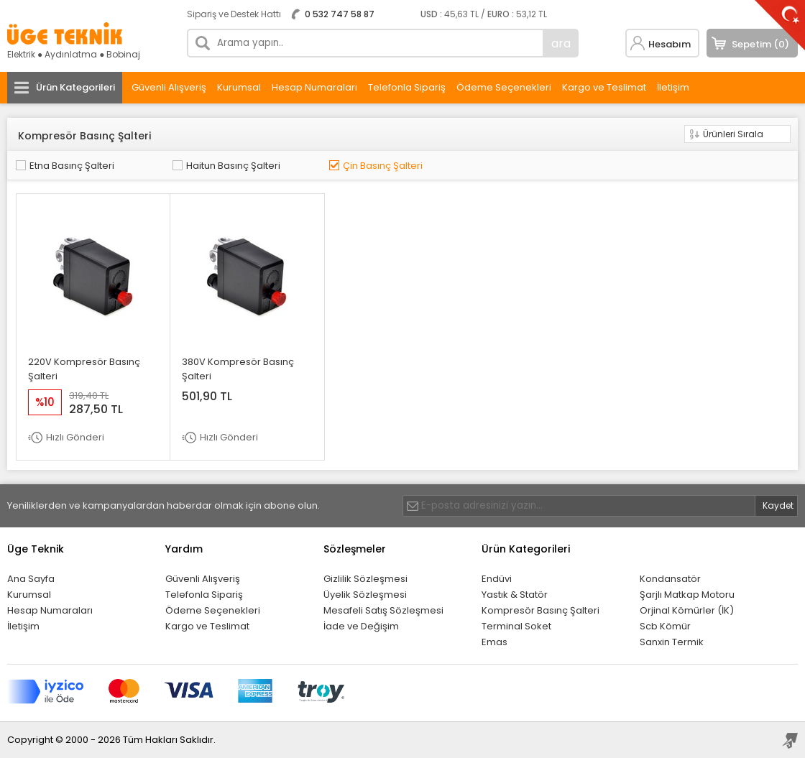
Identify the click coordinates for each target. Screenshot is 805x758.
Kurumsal (239, 87)
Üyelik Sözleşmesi (365, 594)
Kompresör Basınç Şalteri (540, 610)
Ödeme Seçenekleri (503, 87)
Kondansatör (670, 579)
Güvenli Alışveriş (169, 87)
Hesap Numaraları (314, 87)
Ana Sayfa (31, 579)
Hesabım (669, 44)
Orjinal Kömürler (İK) (687, 610)
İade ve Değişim (361, 626)
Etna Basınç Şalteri (71, 165)
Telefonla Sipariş (407, 87)
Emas (494, 642)
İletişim (673, 87)
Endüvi (497, 579)
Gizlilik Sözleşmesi (365, 579)
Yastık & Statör (515, 594)
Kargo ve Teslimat (604, 87)
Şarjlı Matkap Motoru (687, 594)
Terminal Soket (516, 626)
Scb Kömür (665, 626)
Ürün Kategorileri (75, 87)
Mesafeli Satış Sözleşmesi (383, 610)
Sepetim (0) (760, 44)
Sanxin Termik (672, 642)
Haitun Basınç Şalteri (233, 165)
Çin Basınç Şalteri (383, 165)
